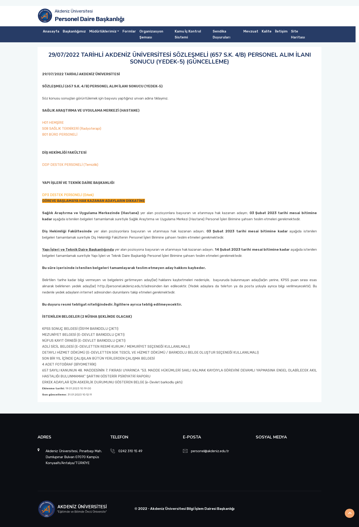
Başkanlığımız (74, 31)
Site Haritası (298, 34)
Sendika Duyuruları (221, 34)
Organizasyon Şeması (151, 34)
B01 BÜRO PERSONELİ (59, 134)
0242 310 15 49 (130, 451)
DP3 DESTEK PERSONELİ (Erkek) (68, 195)
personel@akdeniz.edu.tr (210, 451)
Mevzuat (250, 31)
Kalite (267, 31)
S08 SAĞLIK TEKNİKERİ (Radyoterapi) (71, 128)
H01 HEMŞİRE (53, 123)
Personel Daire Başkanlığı (89, 19)
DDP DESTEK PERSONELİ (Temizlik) (70, 165)
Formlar (129, 31)
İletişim (281, 31)
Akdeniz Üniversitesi (74, 11)
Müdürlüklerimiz (103, 31)
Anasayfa (51, 31)
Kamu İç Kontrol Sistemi (188, 34)
